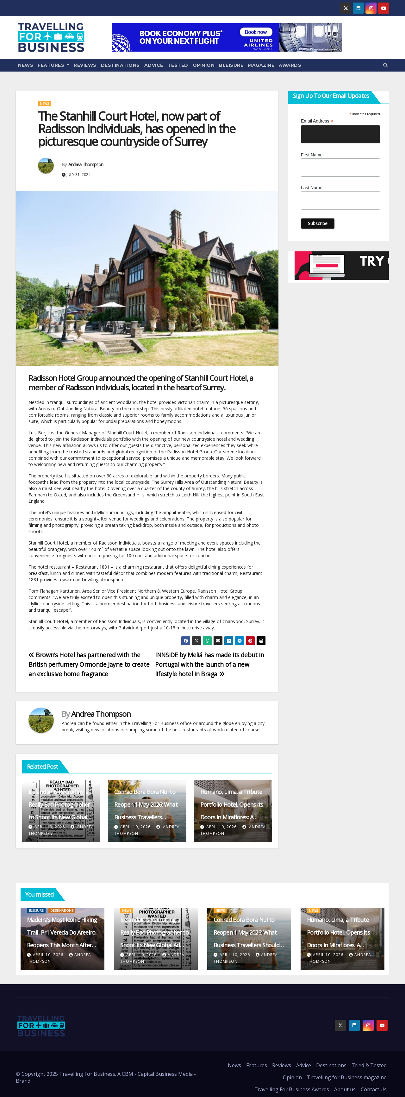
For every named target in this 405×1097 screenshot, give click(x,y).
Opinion (204, 65)
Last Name (311, 187)
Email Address (317, 121)
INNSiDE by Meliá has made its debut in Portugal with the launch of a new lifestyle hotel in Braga (209, 664)
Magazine (261, 65)
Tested (178, 65)
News (25, 65)
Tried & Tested (369, 1065)
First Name (311, 154)
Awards (290, 65)
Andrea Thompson (85, 164)
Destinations (120, 65)
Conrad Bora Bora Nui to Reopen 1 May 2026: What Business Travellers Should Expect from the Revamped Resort (145, 817)
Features (53, 65)
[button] (385, 65)
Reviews (85, 65)
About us (345, 1089)
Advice (153, 65)
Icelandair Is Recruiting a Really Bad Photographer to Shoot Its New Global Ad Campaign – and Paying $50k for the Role (61, 817)
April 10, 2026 (49, 826)
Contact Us (374, 1089)
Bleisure (231, 65)
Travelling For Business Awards (291, 1089)
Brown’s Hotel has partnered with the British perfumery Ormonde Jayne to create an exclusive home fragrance (88, 664)
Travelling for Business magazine (347, 1077)
